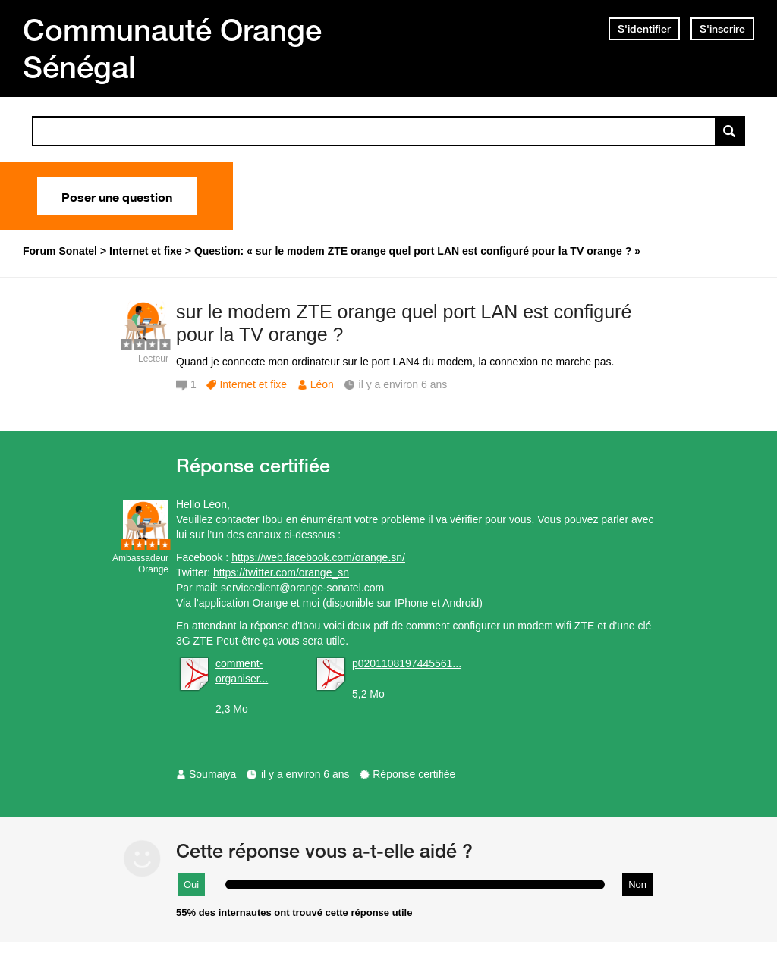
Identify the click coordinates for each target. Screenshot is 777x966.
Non (637, 884)
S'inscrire (722, 29)
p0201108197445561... (406, 663)
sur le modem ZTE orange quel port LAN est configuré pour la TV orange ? (403, 323)
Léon (322, 384)
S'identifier (644, 29)
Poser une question (116, 195)
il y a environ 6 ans (305, 774)
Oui (191, 884)
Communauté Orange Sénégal (172, 48)
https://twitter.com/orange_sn (281, 572)
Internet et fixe (253, 384)
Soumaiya (212, 774)
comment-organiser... (241, 671)
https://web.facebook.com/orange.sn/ (318, 557)
